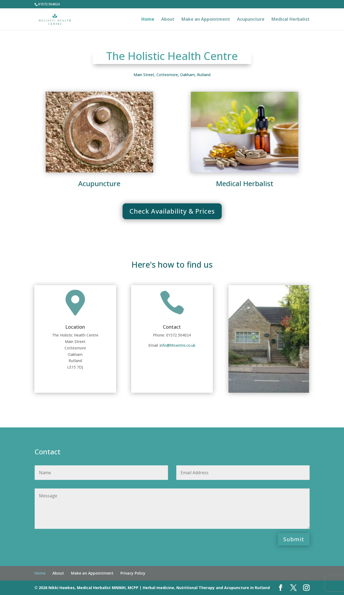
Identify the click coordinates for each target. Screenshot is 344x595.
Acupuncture (250, 19)
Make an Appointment (205, 19)
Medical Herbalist (290, 19)
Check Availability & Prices (172, 211)
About (167, 19)
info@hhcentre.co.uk (177, 345)
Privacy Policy (132, 573)
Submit (293, 539)
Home (147, 19)
